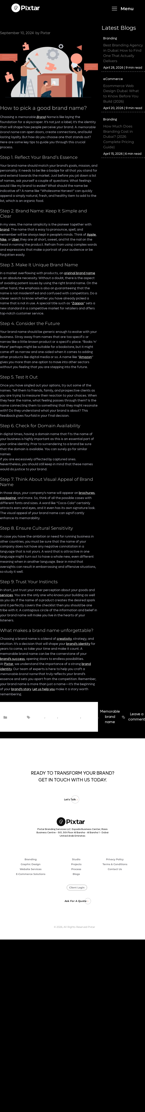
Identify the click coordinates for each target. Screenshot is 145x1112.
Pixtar (8, 664)
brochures (87, 493)
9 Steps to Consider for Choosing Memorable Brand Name (45, 22)
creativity (64, 639)
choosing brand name (89, 716)
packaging (8, 498)
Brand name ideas (51, 716)
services (6, 595)
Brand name (38, 717)
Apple (91, 235)
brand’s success (12, 659)
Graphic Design (31, 864)
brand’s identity (78, 644)
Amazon (85, 357)
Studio (76, 859)
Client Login (77, 887)
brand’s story (21, 689)
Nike (3, 240)
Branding (17, 717)
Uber (16, 240)
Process (76, 869)
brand (4, 230)
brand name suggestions (69, 716)
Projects (76, 864)
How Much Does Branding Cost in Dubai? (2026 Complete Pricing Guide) (118, 136)
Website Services (30, 869)
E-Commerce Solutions (30, 874)
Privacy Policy (115, 859)
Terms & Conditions (115, 864)
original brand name (79, 273)
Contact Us (115, 869)
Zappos (78, 303)
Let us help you (43, 689)
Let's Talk (70, 799)
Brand (41, 117)
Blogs (76, 874)
